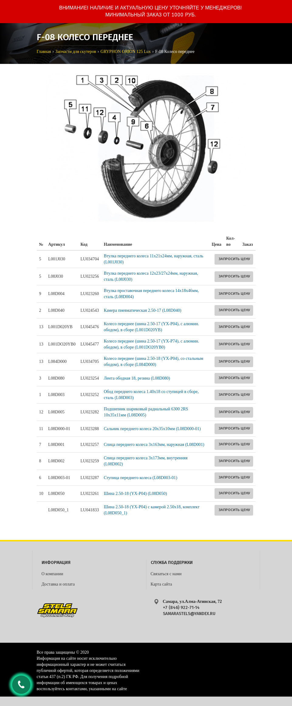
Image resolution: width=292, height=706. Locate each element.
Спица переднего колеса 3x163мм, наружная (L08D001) (154, 444)
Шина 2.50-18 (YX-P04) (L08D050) (135, 493)
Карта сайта (161, 584)
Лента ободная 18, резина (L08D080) (137, 378)
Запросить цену (234, 258)
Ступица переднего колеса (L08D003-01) (140, 477)
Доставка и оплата (58, 584)
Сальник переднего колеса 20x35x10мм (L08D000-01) (152, 428)
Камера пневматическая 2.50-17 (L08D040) (142, 310)
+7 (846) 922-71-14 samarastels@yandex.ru (189, 610)
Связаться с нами (166, 574)
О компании (52, 574)
